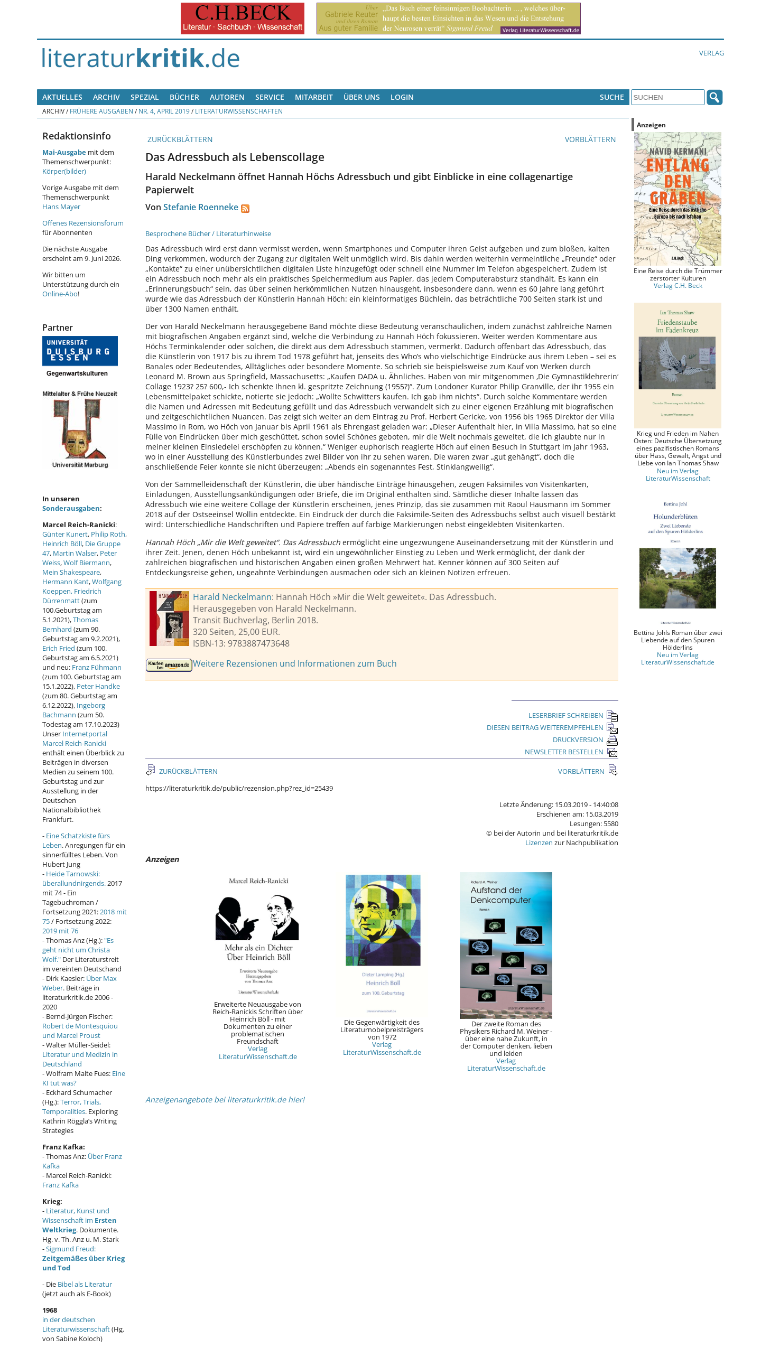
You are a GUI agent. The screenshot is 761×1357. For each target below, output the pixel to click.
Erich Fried (58, 648)
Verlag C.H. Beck (678, 285)
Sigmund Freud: (83, 1258)
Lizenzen (539, 842)
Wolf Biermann (86, 562)
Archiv (106, 97)
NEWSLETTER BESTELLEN (571, 751)
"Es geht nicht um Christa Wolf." (78, 949)
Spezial (145, 97)
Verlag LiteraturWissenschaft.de (258, 1052)
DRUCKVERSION (585, 739)
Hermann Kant (65, 581)
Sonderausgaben (71, 508)
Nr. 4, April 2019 (164, 111)
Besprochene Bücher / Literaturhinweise (208, 233)
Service (269, 97)
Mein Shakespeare (71, 572)
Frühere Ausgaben (101, 111)
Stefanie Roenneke (200, 207)
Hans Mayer (61, 206)
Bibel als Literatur (85, 1284)
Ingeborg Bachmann (73, 709)
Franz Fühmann (97, 667)
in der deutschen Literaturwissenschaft (76, 1324)
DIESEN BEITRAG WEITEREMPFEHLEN (552, 727)
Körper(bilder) (64, 171)
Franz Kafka (60, 1185)
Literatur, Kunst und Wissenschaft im (79, 1220)
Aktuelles (62, 97)
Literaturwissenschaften (239, 111)
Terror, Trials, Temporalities (71, 1106)
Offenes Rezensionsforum (83, 223)
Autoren (227, 97)
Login (402, 97)
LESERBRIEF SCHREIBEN (573, 715)
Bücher (184, 97)
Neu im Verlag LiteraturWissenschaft (678, 474)
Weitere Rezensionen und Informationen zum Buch (295, 663)
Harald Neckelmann (232, 597)
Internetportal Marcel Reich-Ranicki (74, 738)
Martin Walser (75, 553)
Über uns (362, 97)
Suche (612, 97)
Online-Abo (60, 293)
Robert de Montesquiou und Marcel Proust (80, 1030)
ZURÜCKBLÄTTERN (179, 139)
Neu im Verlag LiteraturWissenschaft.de (677, 658)
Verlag (711, 53)
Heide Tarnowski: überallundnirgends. (74, 878)
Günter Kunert (65, 534)
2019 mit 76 (60, 930)
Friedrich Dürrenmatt (71, 595)
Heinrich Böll (62, 543)
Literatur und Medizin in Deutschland (80, 1059)
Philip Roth (108, 534)
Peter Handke (98, 686)
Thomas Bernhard (70, 624)
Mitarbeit (314, 97)
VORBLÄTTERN (591, 139)
